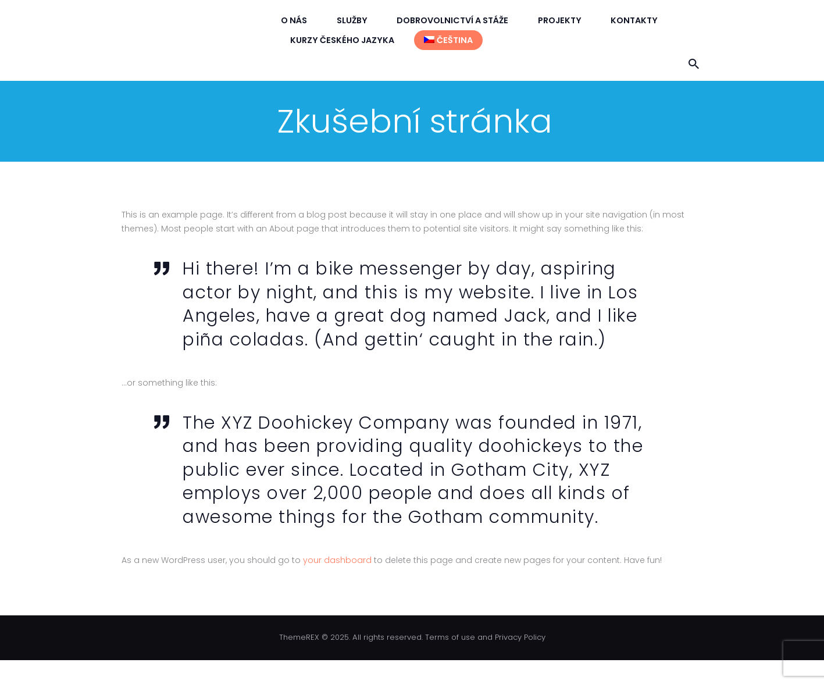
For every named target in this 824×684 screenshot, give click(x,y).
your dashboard (337, 560)
